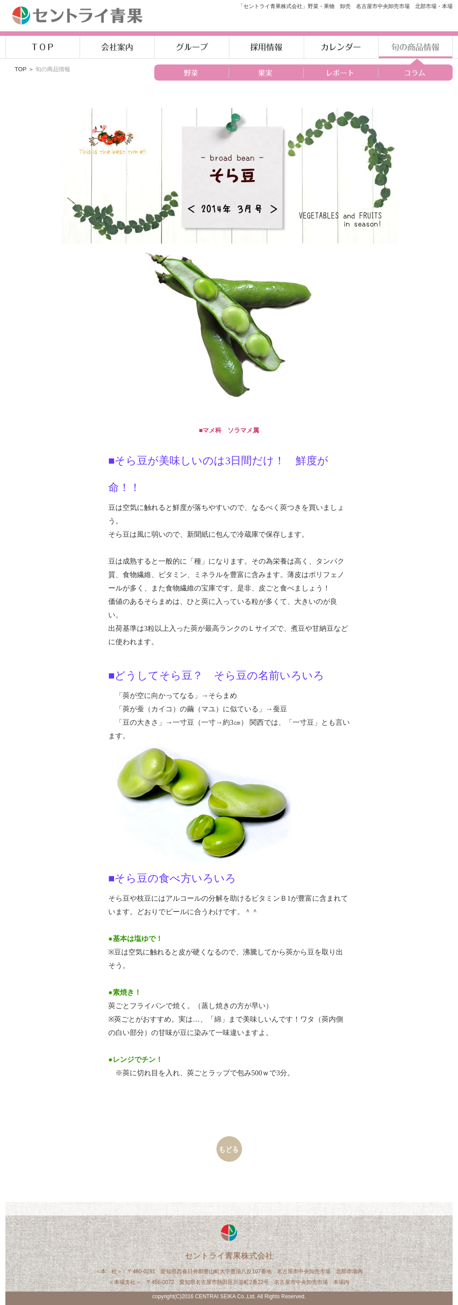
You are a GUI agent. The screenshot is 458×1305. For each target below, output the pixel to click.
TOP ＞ (25, 69)
